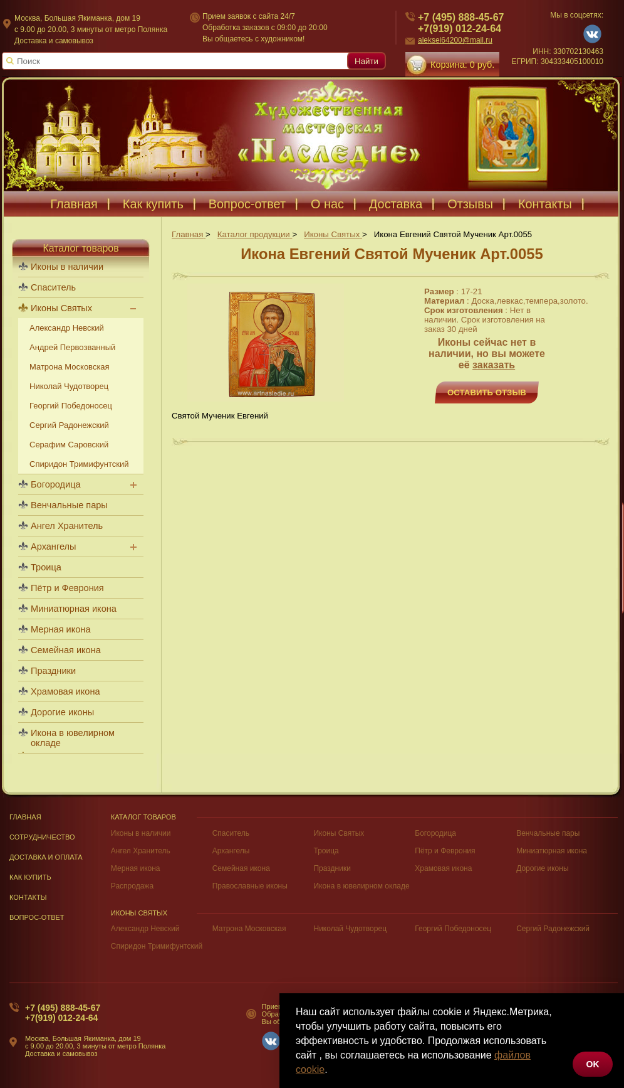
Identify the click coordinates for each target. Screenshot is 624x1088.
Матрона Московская (69, 366)
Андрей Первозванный (72, 347)
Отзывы (470, 204)
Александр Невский (66, 328)
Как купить (153, 204)
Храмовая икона (65, 691)
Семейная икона (66, 650)
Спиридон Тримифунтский (78, 464)
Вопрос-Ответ (37, 917)
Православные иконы (250, 886)
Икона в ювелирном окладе (73, 738)
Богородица (56, 484)
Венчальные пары (69, 505)
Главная (74, 204)
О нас (327, 204)
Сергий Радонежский (69, 425)
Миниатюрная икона (74, 609)
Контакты (545, 204)
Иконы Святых (61, 308)
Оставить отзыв (486, 392)
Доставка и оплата (46, 857)
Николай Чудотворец (68, 386)
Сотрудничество (42, 837)
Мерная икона (60, 629)
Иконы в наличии (67, 267)
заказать (493, 365)
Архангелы (53, 546)
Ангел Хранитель (67, 526)
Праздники (53, 671)
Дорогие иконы (62, 712)
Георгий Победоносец (70, 405)
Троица (46, 567)
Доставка (395, 204)
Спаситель (53, 287)
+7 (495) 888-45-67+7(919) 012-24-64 (62, 1013)
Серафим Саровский (68, 444)
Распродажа (132, 886)
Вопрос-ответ (247, 204)
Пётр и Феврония (67, 588)
